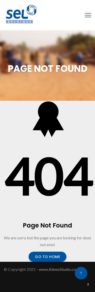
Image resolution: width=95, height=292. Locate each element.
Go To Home (47, 256)
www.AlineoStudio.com (59, 269)
